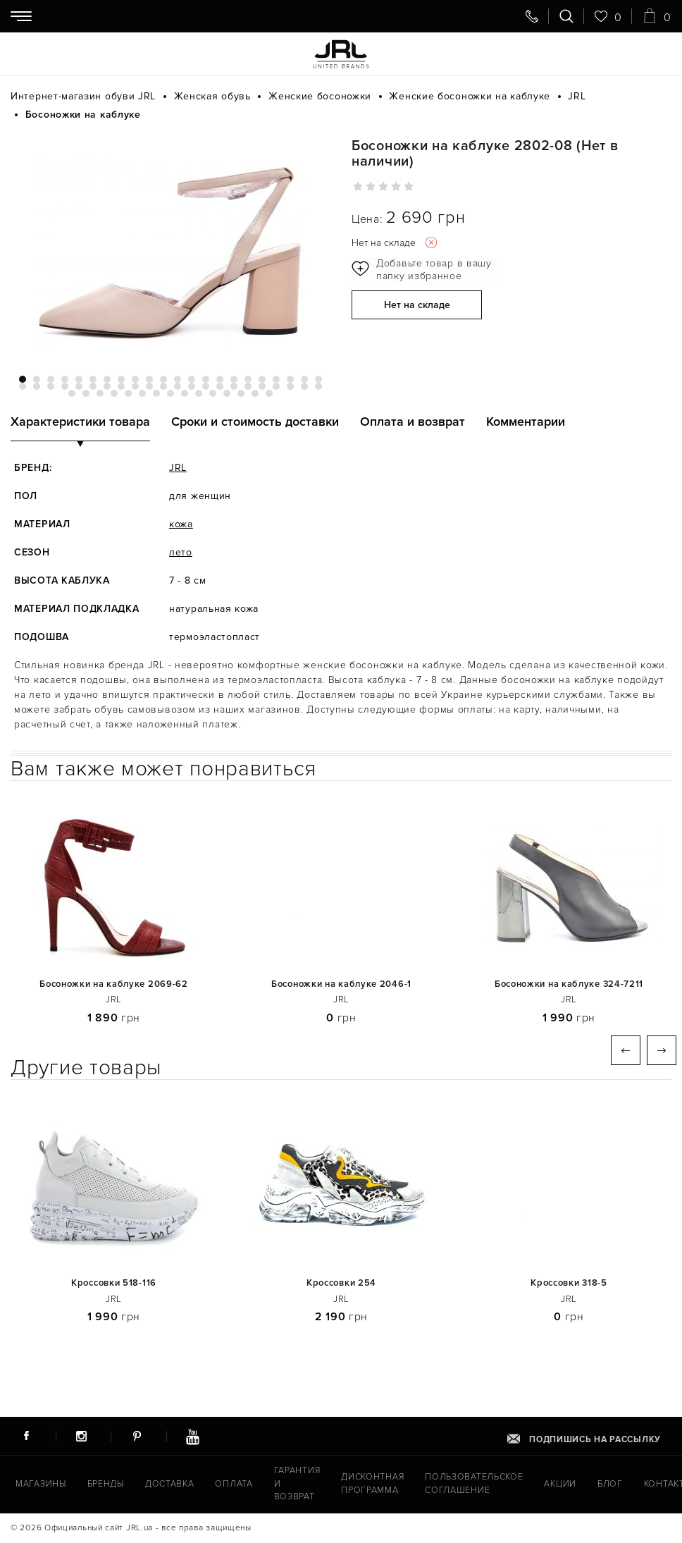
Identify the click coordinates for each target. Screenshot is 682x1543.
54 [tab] (198, 393)
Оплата (228, 1485)
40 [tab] (262, 386)
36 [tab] (205, 386)
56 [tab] (226, 393)
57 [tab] (240, 393)
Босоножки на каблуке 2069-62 (113, 984)
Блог (592, 1485)
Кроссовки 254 (341, 1283)
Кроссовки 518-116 (113, 1283)
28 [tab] (93, 386)
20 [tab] (290, 379)
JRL (178, 468)
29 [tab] (107, 386)
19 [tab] (276, 379)
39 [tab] (248, 386)
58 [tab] (255, 393)
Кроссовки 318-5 (569, 1283)
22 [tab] (318, 379)
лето (180, 552)
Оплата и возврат (412, 421)
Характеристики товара (80, 421)
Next (661, 1050)
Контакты (649, 1485)
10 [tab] (149, 379)
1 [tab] (22, 379)
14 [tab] (205, 379)
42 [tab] (290, 386)
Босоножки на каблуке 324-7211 (569, 984)
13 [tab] (191, 379)
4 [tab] (64, 379)
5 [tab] (78, 379)
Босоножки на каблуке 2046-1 (341, 984)
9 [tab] (135, 379)
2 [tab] (36, 379)
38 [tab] (233, 386)
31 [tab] (135, 386)
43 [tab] (304, 386)
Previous (625, 1050)
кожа (181, 524)
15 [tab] (219, 379)
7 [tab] (107, 379)
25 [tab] (50, 386)
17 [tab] (248, 379)
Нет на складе (417, 307)
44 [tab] (318, 386)
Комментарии (525, 421)
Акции (543, 1485)
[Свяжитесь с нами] (532, 16)
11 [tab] (163, 379)
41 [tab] (276, 386)
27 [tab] (78, 386)
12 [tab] (177, 379)
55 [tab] (212, 393)
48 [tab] (114, 393)
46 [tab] (85, 393)
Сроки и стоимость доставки (255, 421)
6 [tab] (93, 379)
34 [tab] (177, 386)
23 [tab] (22, 386)
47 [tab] (100, 393)
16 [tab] (233, 379)
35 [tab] (191, 386)
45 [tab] (71, 393)
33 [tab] (163, 386)
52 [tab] (170, 393)
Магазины (40, 1485)
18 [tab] (262, 379)
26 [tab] (64, 386)
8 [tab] (121, 379)
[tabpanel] (170, 248)
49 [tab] (128, 393)
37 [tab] (219, 386)
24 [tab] (36, 386)
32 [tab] (149, 386)
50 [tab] (142, 393)
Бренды (103, 1485)
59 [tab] (269, 393)
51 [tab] (156, 393)
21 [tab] (304, 379)
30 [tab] (121, 386)
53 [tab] (184, 393)
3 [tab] (50, 379)
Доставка (166, 1485)
